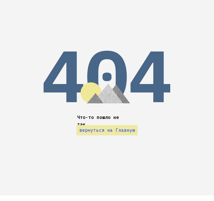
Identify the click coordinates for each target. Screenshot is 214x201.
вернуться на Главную (107, 130)
